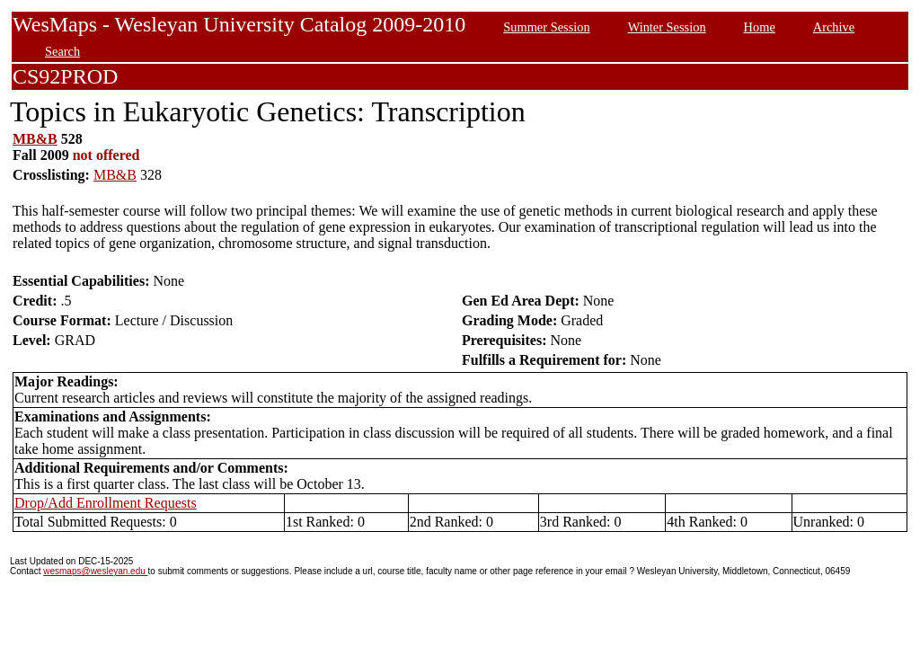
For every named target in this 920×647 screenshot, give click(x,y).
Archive (833, 27)
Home (759, 27)
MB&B (35, 138)
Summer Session (546, 27)
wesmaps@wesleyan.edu (95, 571)
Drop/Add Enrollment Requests (105, 502)
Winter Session (667, 27)
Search (62, 51)
